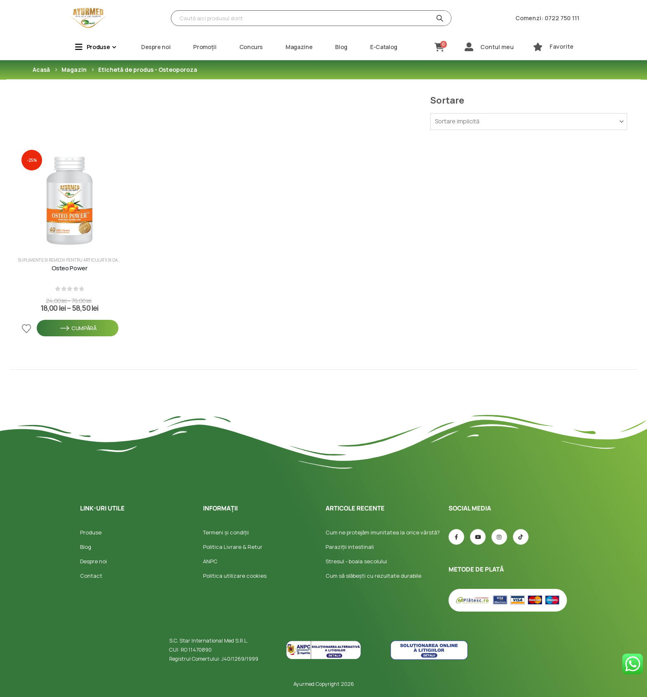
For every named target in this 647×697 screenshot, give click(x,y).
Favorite (562, 46)
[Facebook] (456, 537)
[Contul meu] (469, 47)
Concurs (251, 47)
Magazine (299, 47)
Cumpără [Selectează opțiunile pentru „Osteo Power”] (77, 328)
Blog (341, 47)
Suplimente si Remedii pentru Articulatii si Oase (70, 260)
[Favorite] (538, 47)
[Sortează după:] (528, 121)
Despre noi (156, 47)
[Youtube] (478, 537)
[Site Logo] (88, 18)
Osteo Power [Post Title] (69, 268)
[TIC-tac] (521, 537)
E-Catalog (383, 47)
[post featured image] (69, 197)
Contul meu (497, 47)
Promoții (204, 47)
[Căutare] (439, 18)
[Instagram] (499, 537)
